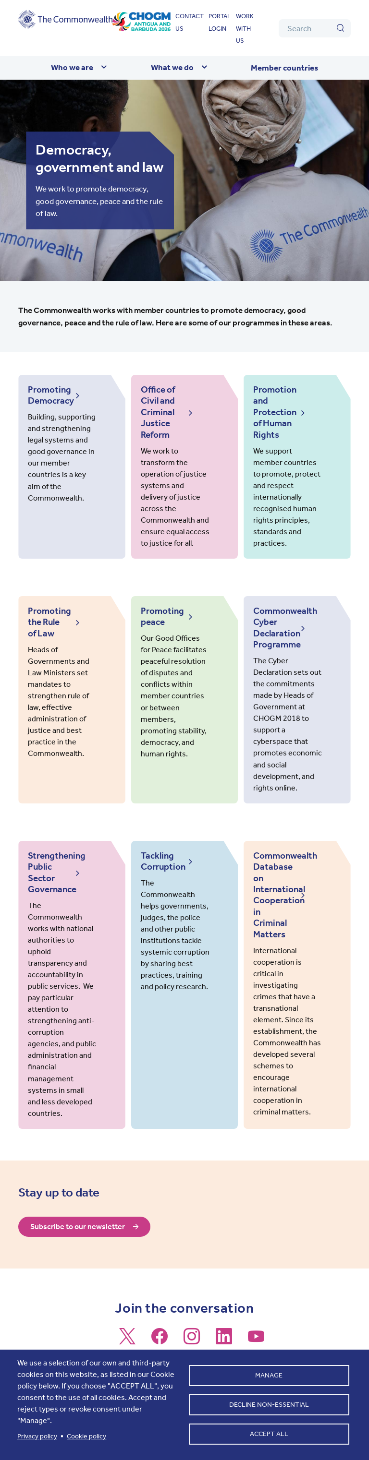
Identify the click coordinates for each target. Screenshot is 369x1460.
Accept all (269, 1436)
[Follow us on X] (127, 1328)
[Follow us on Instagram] (192, 1328)
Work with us (245, 28)
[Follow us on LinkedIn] (224, 1328)
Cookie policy (86, 1436)
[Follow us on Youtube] (256, 1328)
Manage (269, 1373)
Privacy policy (37, 1436)
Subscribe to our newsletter (80, 1214)
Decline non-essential (269, 1404)
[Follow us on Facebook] (159, 1328)
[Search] (315, 28)
